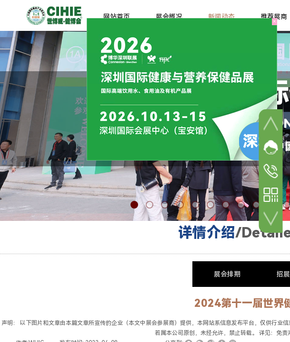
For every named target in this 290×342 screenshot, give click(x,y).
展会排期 (227, 274)
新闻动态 (221, 16)
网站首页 (116, 16)
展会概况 (169, 16)
